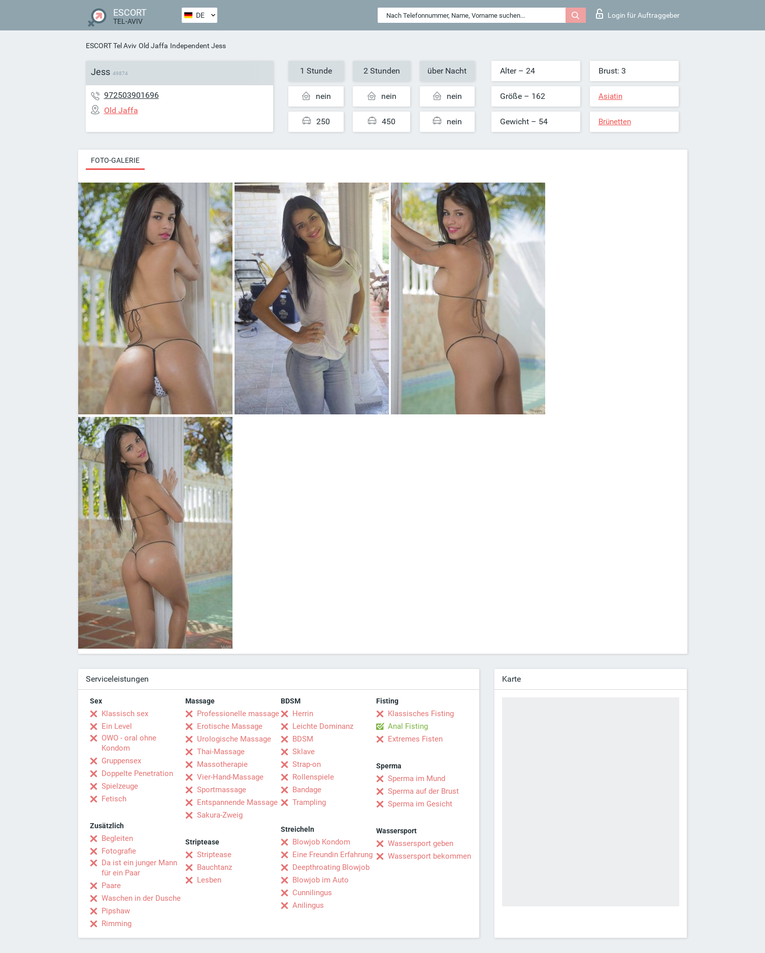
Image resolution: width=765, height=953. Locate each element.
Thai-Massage (221, 751)
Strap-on (306, 764)
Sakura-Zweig (220, 815)
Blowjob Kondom (321, 841)
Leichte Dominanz (322, 726)
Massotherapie (222, 764)
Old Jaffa (153, 46)
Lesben (209, 880)
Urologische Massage (234, 739)
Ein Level (117, 726)
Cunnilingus (312, 892)
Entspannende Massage (237, 802)
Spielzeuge (120, 786)
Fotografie (119, 851)
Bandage (306, 789)
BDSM (302, 739)
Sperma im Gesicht (420, 803)
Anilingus (308, 905)
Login (638, 13)
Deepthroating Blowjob (331, 867)
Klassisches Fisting (421, 713)
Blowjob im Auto (320, 880)
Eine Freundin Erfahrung (332, 854)
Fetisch (114, 798)
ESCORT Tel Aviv (111, 46)
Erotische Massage (229, 726)
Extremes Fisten (415, 739)
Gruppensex (121, 760)
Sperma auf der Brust (423, 791)
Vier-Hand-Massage (230, 777)
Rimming (116, 923)
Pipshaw (116, 910)
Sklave (303, 751)
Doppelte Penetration (137, 773)
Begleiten (117, 838)
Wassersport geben (420, 843)
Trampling (309, 802)
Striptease (214, 854)
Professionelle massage (238, 713)
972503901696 (131, 95)
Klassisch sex (125, 713)
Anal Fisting (408, 726)
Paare (111, 885)
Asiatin (610, 96)
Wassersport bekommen (429, 856)
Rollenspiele (313, 777)
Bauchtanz (214, 867)
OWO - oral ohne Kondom (129, 743)
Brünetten (614, 121)
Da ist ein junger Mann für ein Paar (139, 867)
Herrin (302, 713)
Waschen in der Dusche (141, 898)
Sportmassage (221, 789)
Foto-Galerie (115, 160)
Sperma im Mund (416, 778)
